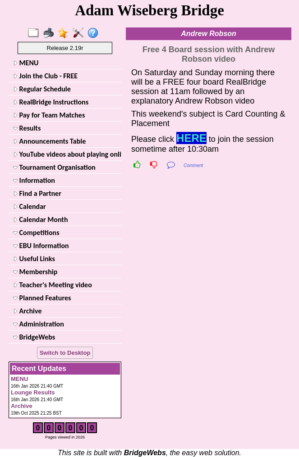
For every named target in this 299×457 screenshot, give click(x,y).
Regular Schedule (42, 89)
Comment (193, 165)
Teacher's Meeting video (52, 285)
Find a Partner (37, 193)
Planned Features (42, 298)
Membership (35, 271)
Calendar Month (40, 219)
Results (27, 128)
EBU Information (41, 245)
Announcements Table (49, 141)
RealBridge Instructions (50, 102)
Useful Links (34, 258)
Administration (38, 324)
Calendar (29, 206)
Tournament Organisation (54, 167)
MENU (25, 63)
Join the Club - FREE (45, 76)
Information (34, 180)
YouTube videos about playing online (66, 154)
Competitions (36, 232)
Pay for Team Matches (49, 115)
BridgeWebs (34, 337)
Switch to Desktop (65, 352)
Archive (27, 311)
